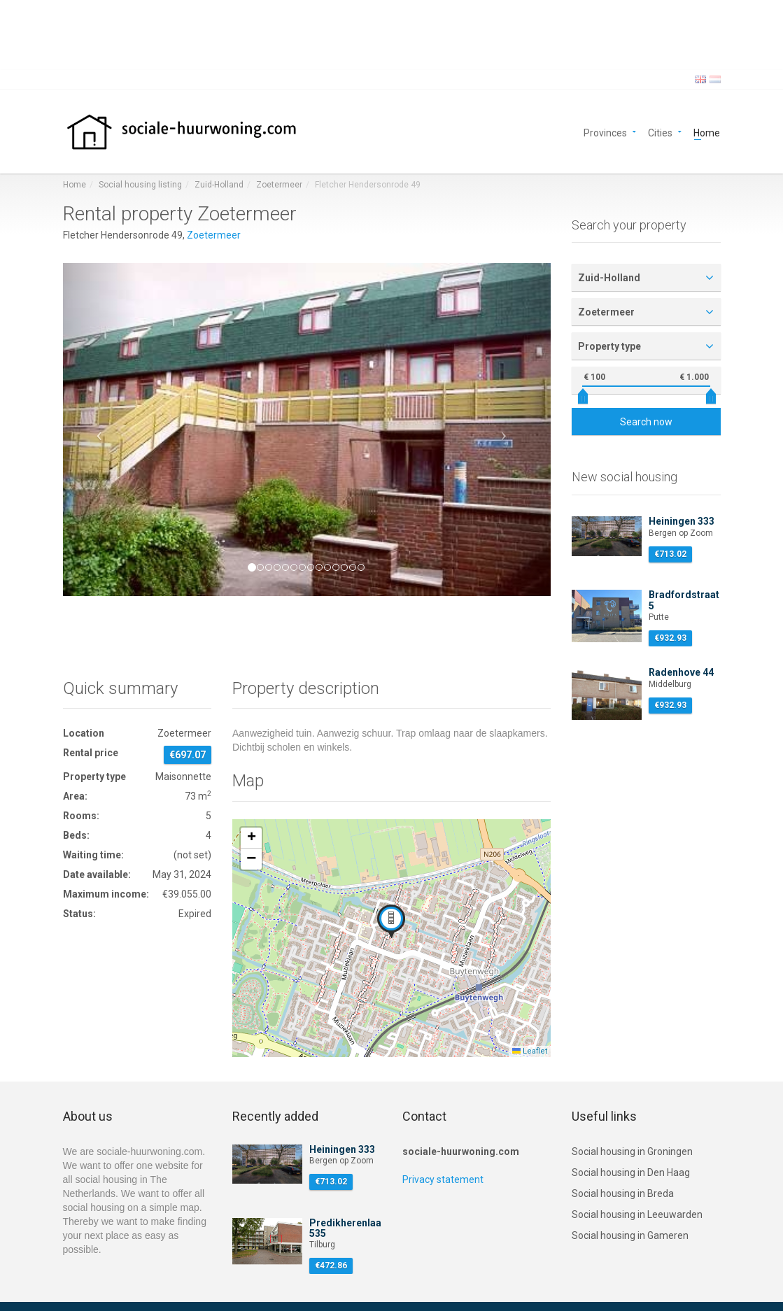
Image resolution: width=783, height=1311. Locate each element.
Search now (646, 421)
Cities (660, 131)
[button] (99, 429)
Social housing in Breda (623, 1193)
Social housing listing (140, 185)
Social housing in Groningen (632, 1151)
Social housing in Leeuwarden (637, 1214)
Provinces (605, 131)
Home (706, 131)
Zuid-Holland (219, 185)
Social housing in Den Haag (631, 1172)
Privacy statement (443, 1179)
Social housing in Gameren (630, 1235)
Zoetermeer (279, 185)
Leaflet (529, 1051)
